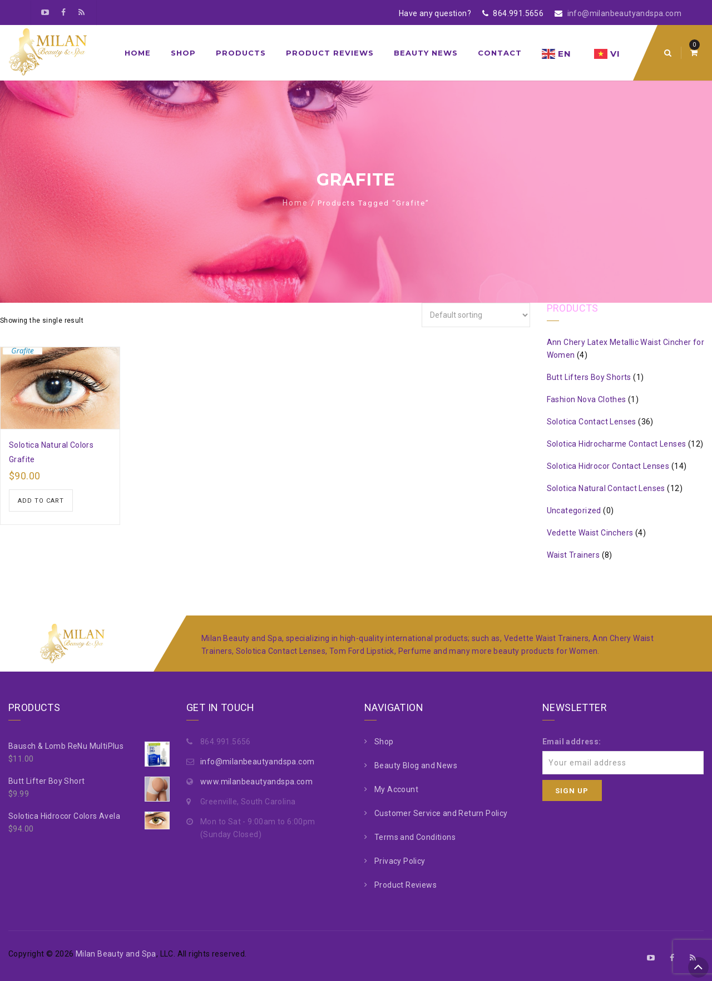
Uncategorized (574, 510)
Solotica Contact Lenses (591, 421)
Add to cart (41, 500)
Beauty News (426, 52)
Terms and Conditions (415, 837)
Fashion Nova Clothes (586, 399)
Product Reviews (330, 52)
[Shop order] (476, 315)
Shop (183, 52)
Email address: (571, 741)
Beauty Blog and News (415, 765)
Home (138, 52)
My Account (396, 789)
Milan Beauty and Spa (116, 953)
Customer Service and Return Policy (441, 813)
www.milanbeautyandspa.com (256, 781)
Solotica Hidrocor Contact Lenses (608, 466)
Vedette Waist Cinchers (590, 532)
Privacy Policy (400, 861)
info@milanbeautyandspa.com (624, 13)
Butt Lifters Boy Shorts (589, 377)
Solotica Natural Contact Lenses (606, 488)
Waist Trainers (573, 554)
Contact (500, 52)
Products (241, 52)
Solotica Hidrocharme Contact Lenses (616, 443)
